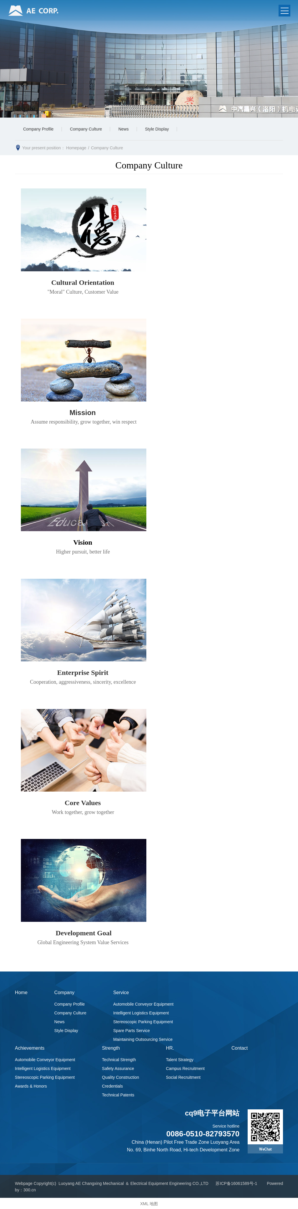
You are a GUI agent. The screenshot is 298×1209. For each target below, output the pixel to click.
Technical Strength (119, 1059)
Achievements (30, 1047)
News (127, 129)
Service (121, 992)
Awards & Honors (31, 1085)
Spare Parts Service (131, 1031)
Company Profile (39, 129)
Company (64, 992)
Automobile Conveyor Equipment (143, 1004)
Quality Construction (120, 1076)
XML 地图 (149, 1203)
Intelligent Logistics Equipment (141, 1013)
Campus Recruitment (185, 1068)
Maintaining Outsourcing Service (143, 1039)
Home (21, 992)
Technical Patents (118, 1094)
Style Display (161, 129)
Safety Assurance (118, 1068)
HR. (170, 1047)
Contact (239, 1047)
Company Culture (88, 129)
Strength (111, 1047)
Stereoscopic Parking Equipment (143, 1022)
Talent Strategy (179, 1059)
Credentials (112, 1085)
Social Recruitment (183, 1076)
